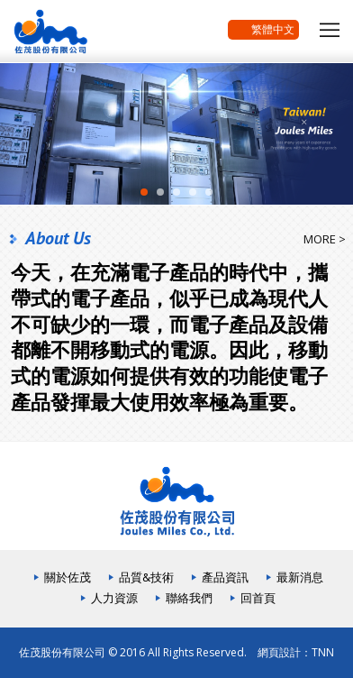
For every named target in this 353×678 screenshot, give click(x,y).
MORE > (324, 239)
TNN (323, 652)
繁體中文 (263, 30)
